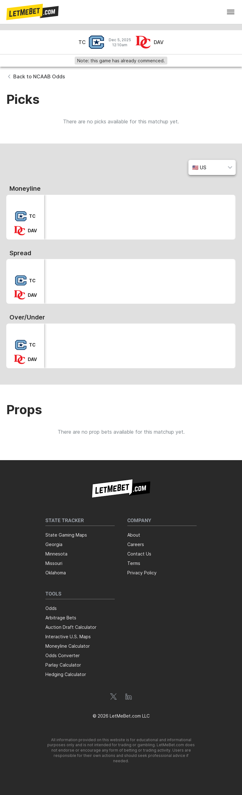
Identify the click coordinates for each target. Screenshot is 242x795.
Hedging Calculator (65, 674)
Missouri (53, 563)
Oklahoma (55, 572)
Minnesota (56, 553)
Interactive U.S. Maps (68, 636)
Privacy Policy (142, 572)
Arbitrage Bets (60, 617)
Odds (51, 608)
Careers (135, 544)
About (133, 535)
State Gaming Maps (66, 535)
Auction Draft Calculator (70, 627)
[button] (32, 12)
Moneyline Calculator (67, 646)
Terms (133, 563)
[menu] (231, 12)
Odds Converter (62, 655)
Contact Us (139, 553)
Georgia (53, 544)
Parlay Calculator (63, 665)
